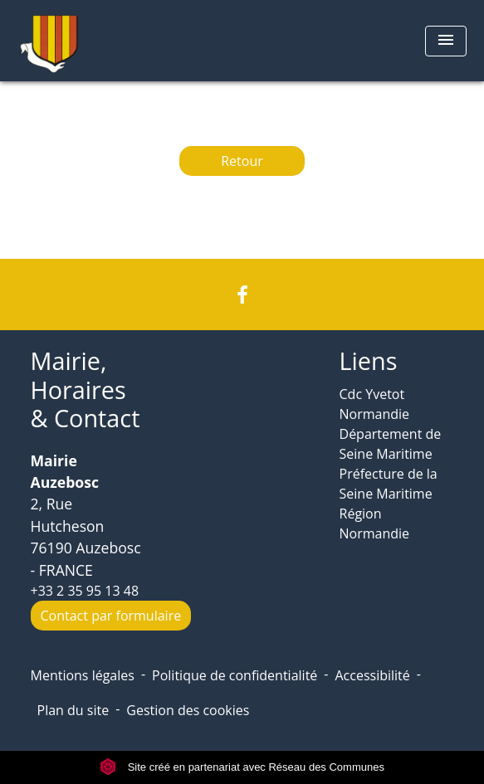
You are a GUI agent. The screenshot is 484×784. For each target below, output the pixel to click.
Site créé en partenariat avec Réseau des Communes (242, 767)
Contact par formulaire (111, 615)
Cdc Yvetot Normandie (375, 404)
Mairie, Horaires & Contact (85, 390)
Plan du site (73, 710)
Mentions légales (82, 675)
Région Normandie (375, 523)
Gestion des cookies (187, 710)
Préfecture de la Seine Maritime (389, 484)
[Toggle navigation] (446, 41)
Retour (242, 161)
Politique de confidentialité (234, 675)
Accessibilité (372, 675)
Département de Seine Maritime (391, 444)
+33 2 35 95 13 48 (85, 591)
